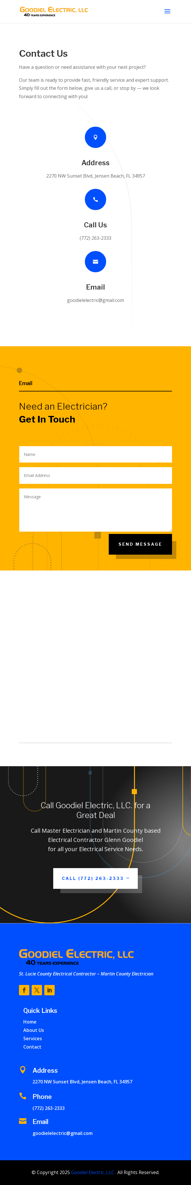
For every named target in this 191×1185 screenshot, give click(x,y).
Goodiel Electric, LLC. (92, 1172)
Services (32, 1038)
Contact (32, 1047)
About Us (33, 1030)
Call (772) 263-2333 (93, 878)
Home (30, 1022)
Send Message (140, 544)
